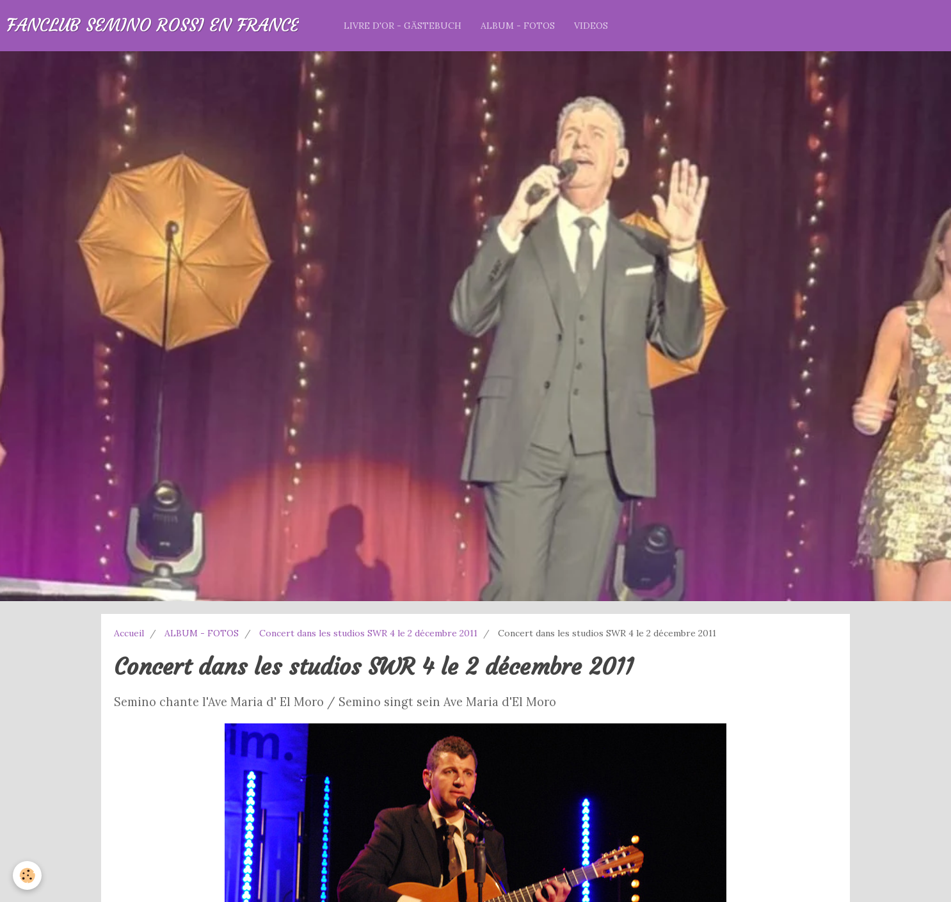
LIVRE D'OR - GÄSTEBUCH (402, 25)
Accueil (129, 633)
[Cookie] (27, 875)
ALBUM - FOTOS (518, 25)
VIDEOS (591, 25)
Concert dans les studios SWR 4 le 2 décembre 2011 (368, 633)
